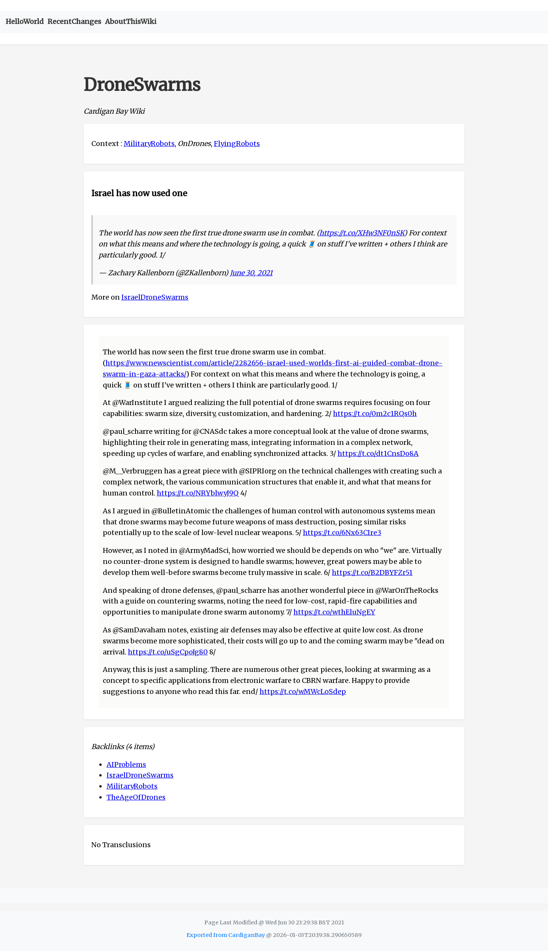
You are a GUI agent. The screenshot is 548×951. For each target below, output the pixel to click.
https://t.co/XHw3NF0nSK (361, 233)
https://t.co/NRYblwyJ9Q (198, 493)
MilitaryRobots (149, 143)
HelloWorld (25, 21)
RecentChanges (74, 21)
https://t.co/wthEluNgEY (334, 612)
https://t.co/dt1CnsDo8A (378, 453)
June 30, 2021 (251, 272)
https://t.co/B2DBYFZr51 (372, 572)
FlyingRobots (237, 143)
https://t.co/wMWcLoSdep (303, 691)
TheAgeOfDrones (136, 797)
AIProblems (126, 764)
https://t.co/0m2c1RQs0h (375, 413)
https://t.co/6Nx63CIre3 (342, 532)
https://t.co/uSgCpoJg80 (168, 652)
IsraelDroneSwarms (154, 297)
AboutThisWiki (130, 21)
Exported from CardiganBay (225, 935)
